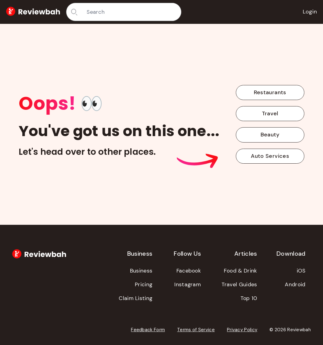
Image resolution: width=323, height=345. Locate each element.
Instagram (187, 284)
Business (141, 270)
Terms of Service (196, 330)
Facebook (188, 270)
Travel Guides (239, 284)
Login (310, 11)
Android (295, 284)
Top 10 (248, 298)
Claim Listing (135, 298)
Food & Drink (240, 270)
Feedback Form (148, 330)
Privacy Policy (242, 330)
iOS (301, 270)
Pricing (143, 284)
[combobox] (131, 12)
